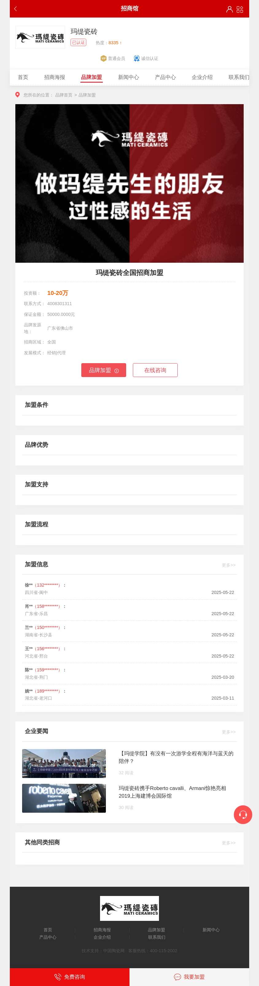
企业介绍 (102, 937)
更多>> (229, 565)
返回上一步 (17, 9)
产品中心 (47, 937)
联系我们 (156, 937)
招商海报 (102, 930)
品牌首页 (63, 94)
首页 (48, 930)
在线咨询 (155, 370)
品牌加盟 (100, 370)
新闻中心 (211, 930)
